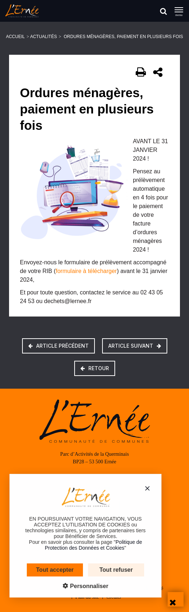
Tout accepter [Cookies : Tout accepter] (49, 570)
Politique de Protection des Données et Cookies (87, 545)
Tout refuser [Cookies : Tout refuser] (110, 570)
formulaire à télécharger (86, 271)
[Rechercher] (163, 11)
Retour (94, 368)
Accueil (15, 36)
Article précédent (58, 346)
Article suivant (134, 346)
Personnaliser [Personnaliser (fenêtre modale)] (82, 586)
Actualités (43, 36)
